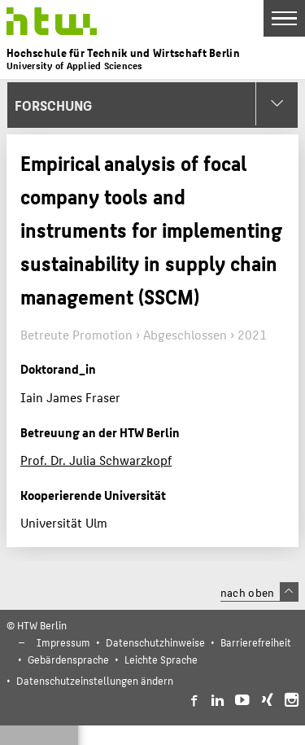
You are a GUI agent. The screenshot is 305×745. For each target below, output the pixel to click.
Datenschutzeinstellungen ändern (94, 680)
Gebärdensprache (68, 659)
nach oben (259, 592)
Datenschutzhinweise (155, 642)
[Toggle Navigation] (284, 18)
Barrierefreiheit (255, 642)
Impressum (63, 642)
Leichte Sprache (161, 659)
